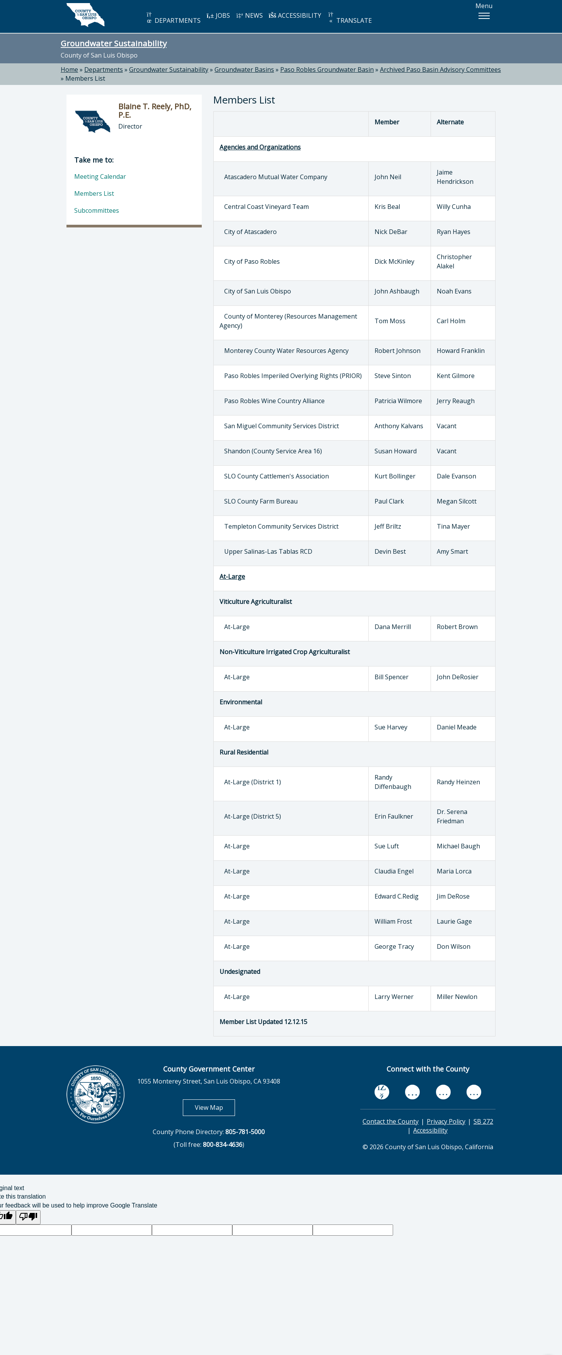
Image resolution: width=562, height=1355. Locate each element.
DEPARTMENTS (173, 18)
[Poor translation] (28, 1217)
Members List (85, 78)
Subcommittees (96, 210)
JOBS (218, 15)
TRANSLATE (349, 18)
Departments (103, 69)
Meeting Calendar (100, 176)
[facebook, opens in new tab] (382, 1092)
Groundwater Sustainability (114, 43)
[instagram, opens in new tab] (474, 1091)
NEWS (249, 15)
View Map (215, 1107)
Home (69, 69)
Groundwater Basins (244, 69)
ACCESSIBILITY (295, 15)
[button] (484, 16)
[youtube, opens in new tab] (412, 1092)
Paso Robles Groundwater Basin (327, 69)
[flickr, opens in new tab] (443, 1091)
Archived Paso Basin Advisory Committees (440, 69)
